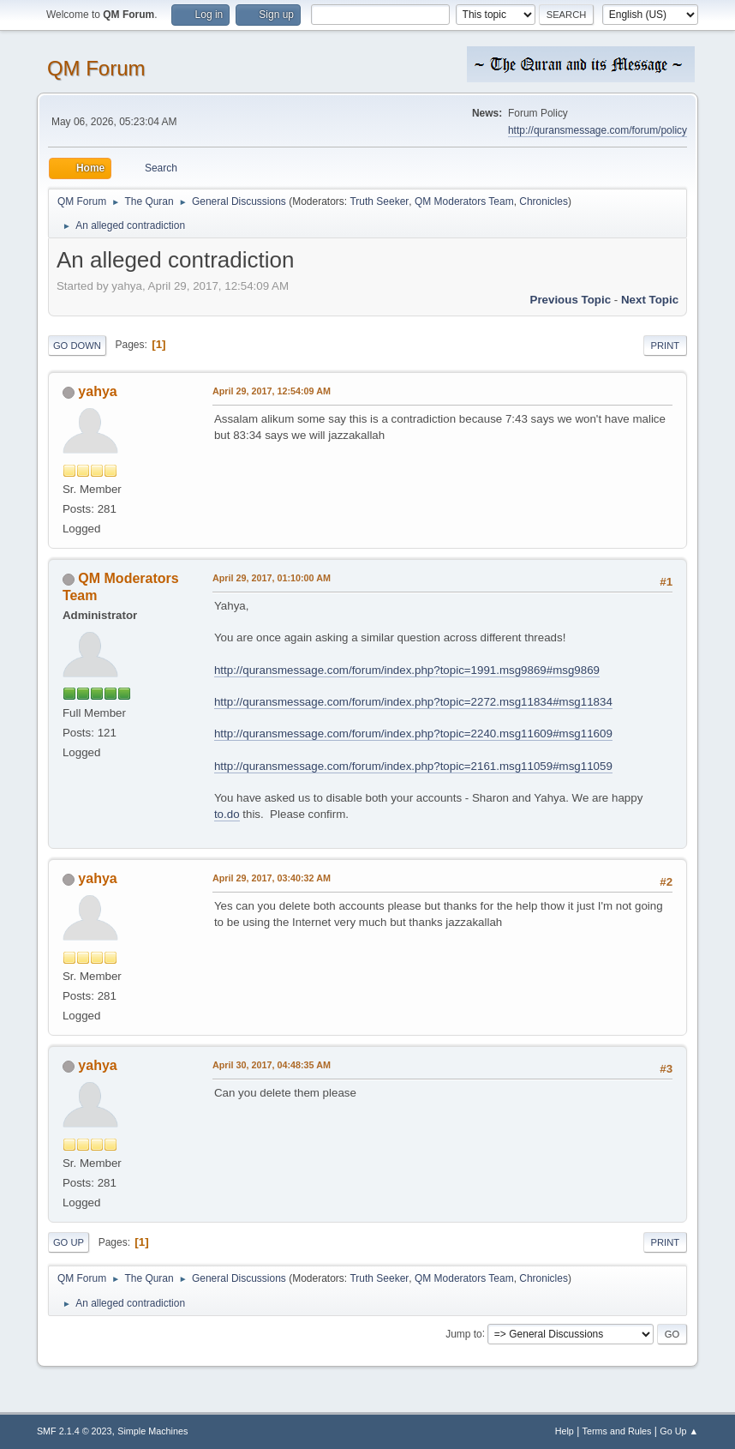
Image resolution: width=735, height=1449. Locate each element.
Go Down (77, 345)
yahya (97, 391)
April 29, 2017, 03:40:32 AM (271, 878)
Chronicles (543, 201)
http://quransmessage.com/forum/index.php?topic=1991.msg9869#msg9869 (407, 670)
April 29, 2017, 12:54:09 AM (271, 391)
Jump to (463, 1333)
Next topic (649, 299)
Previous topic (571, 299)
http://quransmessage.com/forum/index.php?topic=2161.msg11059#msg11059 (413, 766)
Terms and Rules (617, 1431)
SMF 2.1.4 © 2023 (74, 1431)
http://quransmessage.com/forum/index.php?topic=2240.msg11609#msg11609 (413, 733)
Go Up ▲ (679, 1431)
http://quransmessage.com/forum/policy (597, 130)
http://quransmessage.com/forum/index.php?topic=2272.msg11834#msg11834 (413, 701)
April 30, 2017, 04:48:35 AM (271, 1065)
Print (665, 345)
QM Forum (96, 68)
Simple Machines (152, 1431)
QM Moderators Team (464, 201)
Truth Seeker (379, 201)
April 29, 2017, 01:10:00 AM (271, 578)
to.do (227, 814)
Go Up (68, 1242)
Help (564, 1431)
